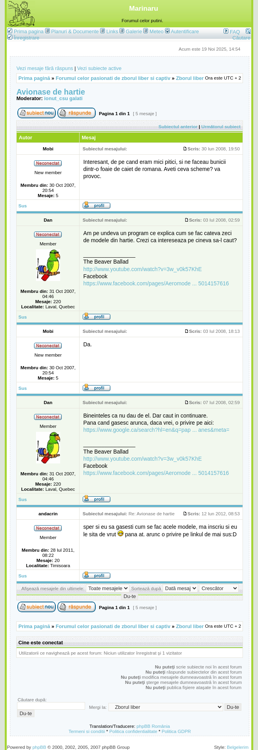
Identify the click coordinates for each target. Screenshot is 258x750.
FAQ (232, 32)
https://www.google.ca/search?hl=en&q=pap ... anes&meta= (156, 430)
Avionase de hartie (50, 91)
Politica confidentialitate (133, 731)
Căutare (241, 35)
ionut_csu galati (63, 98)
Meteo (156, 31)
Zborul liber (190, 78)
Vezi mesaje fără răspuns (44, 68)
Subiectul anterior (178, 126)
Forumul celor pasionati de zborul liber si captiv (113, 78)
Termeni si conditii (86, 731)
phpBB (39, 747)
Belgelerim (238, 747)
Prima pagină (34, 78)
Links (112, 31)
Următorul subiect (221, 126)
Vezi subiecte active (99, 68)
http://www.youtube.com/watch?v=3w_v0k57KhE (142, 269)
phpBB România (153, 726)
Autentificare (182, 31)
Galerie (134, 31)
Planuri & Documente (75, 31)
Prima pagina (29, 31)
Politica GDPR (176, 731)
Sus (22, 205)
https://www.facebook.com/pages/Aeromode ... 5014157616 (156, 283)
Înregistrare (23, 38)
